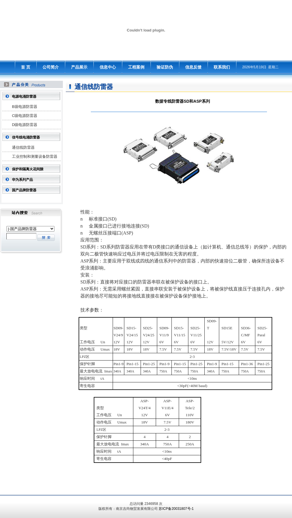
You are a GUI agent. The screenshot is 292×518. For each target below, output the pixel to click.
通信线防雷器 (23, 147)
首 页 (25, 67)
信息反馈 (193, 67)
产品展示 (79, 67)
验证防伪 (165, 67)
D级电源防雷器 (24, 125)
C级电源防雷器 (24, 115)
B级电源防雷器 (24, 106)
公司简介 (51, 67)
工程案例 (136, 67)
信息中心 (108, 67)
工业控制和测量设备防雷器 (34, 156)
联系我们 (222, 67)
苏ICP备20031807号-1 (176, 509)
